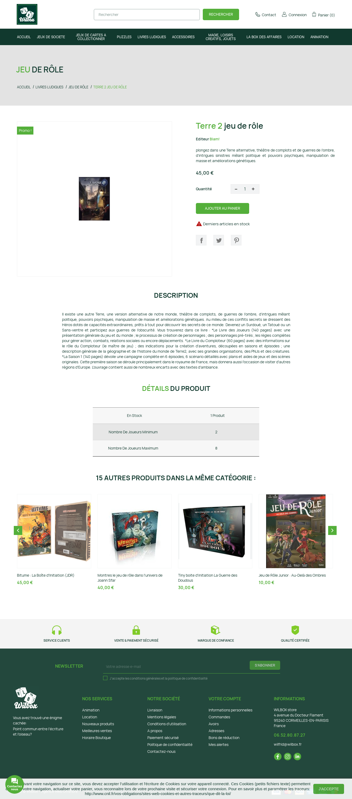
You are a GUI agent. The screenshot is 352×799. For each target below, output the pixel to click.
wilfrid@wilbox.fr (288, 744)
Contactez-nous (161, 751)
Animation (90, 709)
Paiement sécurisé (163, 737)
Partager (201, 240)
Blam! (215, 138)
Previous (18, 530)
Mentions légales (161, 716)
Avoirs (214, 723)
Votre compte (225, 699)
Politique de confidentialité (169, 744)
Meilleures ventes (97, 730)
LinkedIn (297, 757)
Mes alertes (218, 744)
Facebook (278, 757)
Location (89, 716)
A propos (154, 730)
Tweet (219, 240)
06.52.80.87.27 (289, 735)
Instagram (288, 757)
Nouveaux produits (98, 723)
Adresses (216, 730)
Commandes (219, 716)
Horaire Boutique (96, 737)
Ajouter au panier (222, 208)
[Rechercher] (147, 14)
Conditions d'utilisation (166, 723)
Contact (265, 14)
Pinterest (236, 240)
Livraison (154, 709)
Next (332, 530)
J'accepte (329, 789)
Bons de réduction (224, 737)
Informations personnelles (230, 709)
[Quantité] (245, 189)
